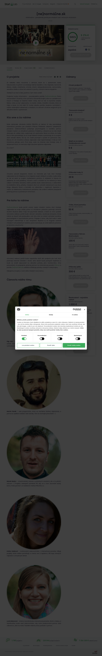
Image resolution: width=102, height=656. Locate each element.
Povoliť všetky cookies (73, 345)
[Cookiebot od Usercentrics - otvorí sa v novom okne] (74, 309)
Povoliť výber (51, 345)
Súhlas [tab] (27, 314)
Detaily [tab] (51, 314)
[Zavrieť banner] (84, 309)
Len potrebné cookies (28, 345)
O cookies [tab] (75, 314)
